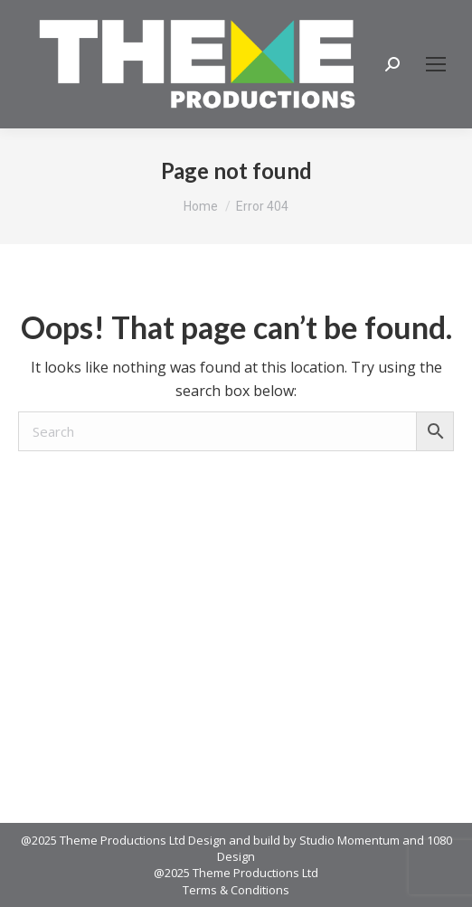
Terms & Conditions (236, 890)
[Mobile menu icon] (436, 64)
